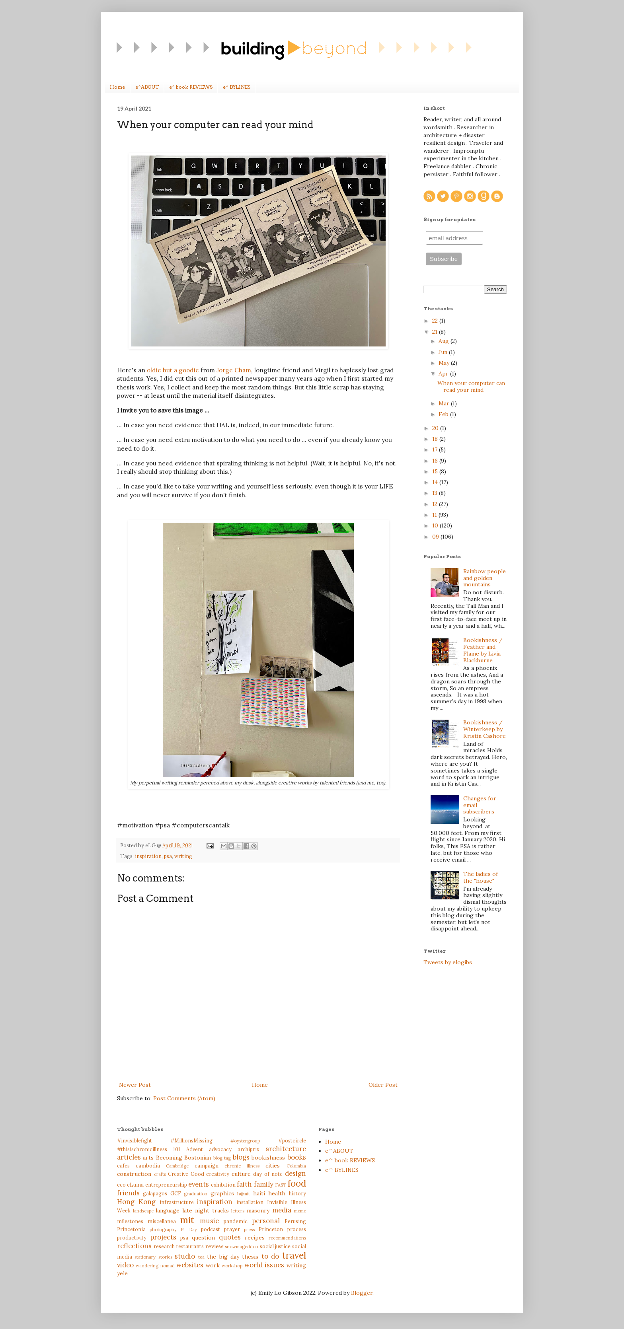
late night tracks (205, 1210)
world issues (264, 1265)
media (281, 1210)
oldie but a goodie (173, 370)
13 (435, 492)
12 (435, 504)
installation (249, 1202)
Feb (444, 414)
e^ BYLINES (236, 87)
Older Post (383, 1084)
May (445, 362)
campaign (206, 1165)
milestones (130, 1221)
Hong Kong (136, 1201)
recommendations (287, 1238)
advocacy (220, 1149)
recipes (255, 1237)
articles (129, 1157)
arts (148, 1157)
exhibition (223, 1184)
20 (436, 428)
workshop (232, 1266)
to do (270, 1256)
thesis (250, 1256)
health (276, 1193)
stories (165, 1257)
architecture (285, 1148)
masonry (258, 1210)
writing (183, 856)
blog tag (222, 1158)
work (213, 1265)
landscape (143, 1211)
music (209, 1220)
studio (185, 1256)
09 (436, 536)
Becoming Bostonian (183, 1157)
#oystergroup (245, 1141)
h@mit (243, 1194)
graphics (222, 1193)
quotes (230, 1237)
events (198, 1184)
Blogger (361, 1292)
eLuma (135, 1184)
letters (237, 1211)
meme (300, 1211)
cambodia (148, 1165)
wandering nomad (155, 1266)
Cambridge (177, 1166)
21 (435, 331)
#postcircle (292, 1140)
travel (294, 1255)
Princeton (271, 1229)
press (249, 1229)
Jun (444, 352)
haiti (259, 1193)
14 (435, 482)
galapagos (155, 1193)
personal (266, 1220)
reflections (134, 1245)
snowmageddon (241, 1246)
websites (189, 1265)
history (297, 1193)
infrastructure (177, 1202)
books (296, 1157)
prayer (232, 1229)
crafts (160, 1174)
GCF (175, 1193)
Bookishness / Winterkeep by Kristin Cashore (484, 729)
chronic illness (241, 1166)
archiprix (248, 1149)
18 (435, 438)
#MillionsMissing (191, 1140)
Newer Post (135, 1084)
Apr (444, 373)
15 (435, 471)
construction (134, 1173)
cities (272, 1165)
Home (117, 87)
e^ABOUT (147, 87)
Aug (444, 340)
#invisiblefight (134, 1140)
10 (436, 525)
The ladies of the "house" (480, 877)
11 (435, 514)
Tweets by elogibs (447, 962)
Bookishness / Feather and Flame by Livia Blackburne (483, 650)
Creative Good (186, 1174)
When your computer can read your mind (471, 386)
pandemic (236, 1221)
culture (241, 1173)
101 (176, 1149)
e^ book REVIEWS (191, 87)
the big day (223, 1256)
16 (435, 460)
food (297, 1183)
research (164, 1246)
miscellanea (162, 1221)
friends (128, 1193)
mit (187, 1220)
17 (435, 449)
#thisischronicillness (142, 1149)
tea (201, 1257)
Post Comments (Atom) (184, 1098)
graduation (195, 1194)
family (263, 1184)
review (214, 1246)
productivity (131, 1237)
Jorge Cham (233, 370)
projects (163, 1237)
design (295, 1173)
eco (121, 1184)
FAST (280, 1185)
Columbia (296, 1166)
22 (435, 320)
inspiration (148, 856)
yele (122, 1273)
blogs (241, 1157)
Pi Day (189, 1229)
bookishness (268, 1157)
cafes (123, 1165)
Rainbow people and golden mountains (484, 578)
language (167, 1210)
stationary (145, 1257)
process (296, 1229)
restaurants (190, 1246)
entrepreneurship (166, 1184)
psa (168, 856)
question (203, 1237)
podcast (210, 1229)
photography (163, 1229)
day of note (268, 1174)
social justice (275, 1246)
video (125, 1265)
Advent (194, 1149)
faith (244, 1184)
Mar (445, 403)
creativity (217, 1174)
